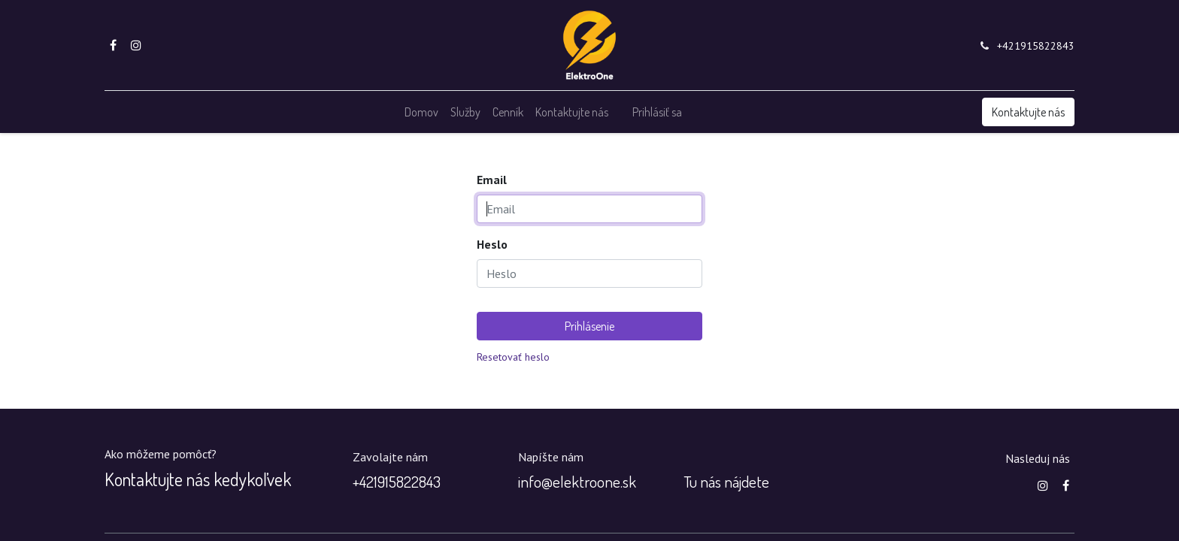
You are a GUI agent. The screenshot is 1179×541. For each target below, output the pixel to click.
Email (492, 179)
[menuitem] (421, 112)
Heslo (492, 244)
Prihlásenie (589, 326)
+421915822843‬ (1035, 46)
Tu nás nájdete (726, 481)
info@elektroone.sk (577, 481)
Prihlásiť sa (657, 111)
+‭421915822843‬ (397, 481)
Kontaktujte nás (1028, 111)
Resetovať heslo (513, 357)
